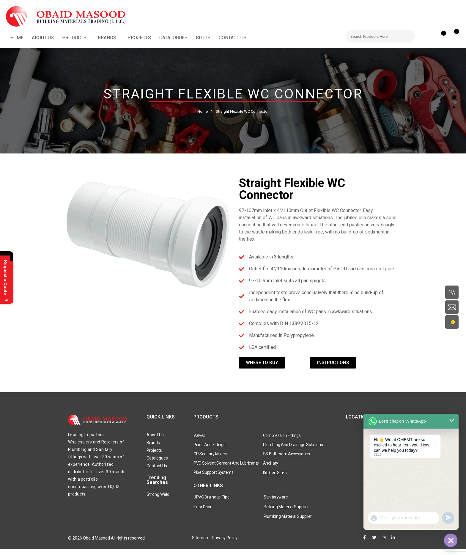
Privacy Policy (224, 537)
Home (202, 111)
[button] (453, 34)
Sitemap (200, 537)
